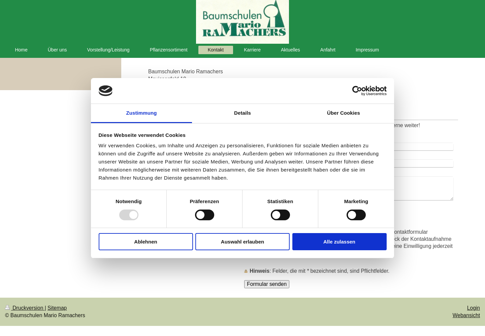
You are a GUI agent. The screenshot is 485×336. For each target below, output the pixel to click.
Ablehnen (145, 242)
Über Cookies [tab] (343, 113)
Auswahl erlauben (242, 242)
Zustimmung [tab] (141, 113)
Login (473, 308)
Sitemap (57, 308)
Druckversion (25, 308)
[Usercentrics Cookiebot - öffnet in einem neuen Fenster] (357, 91)
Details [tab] (242, 113)
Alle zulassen (339, 242)
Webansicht (466, 315)
